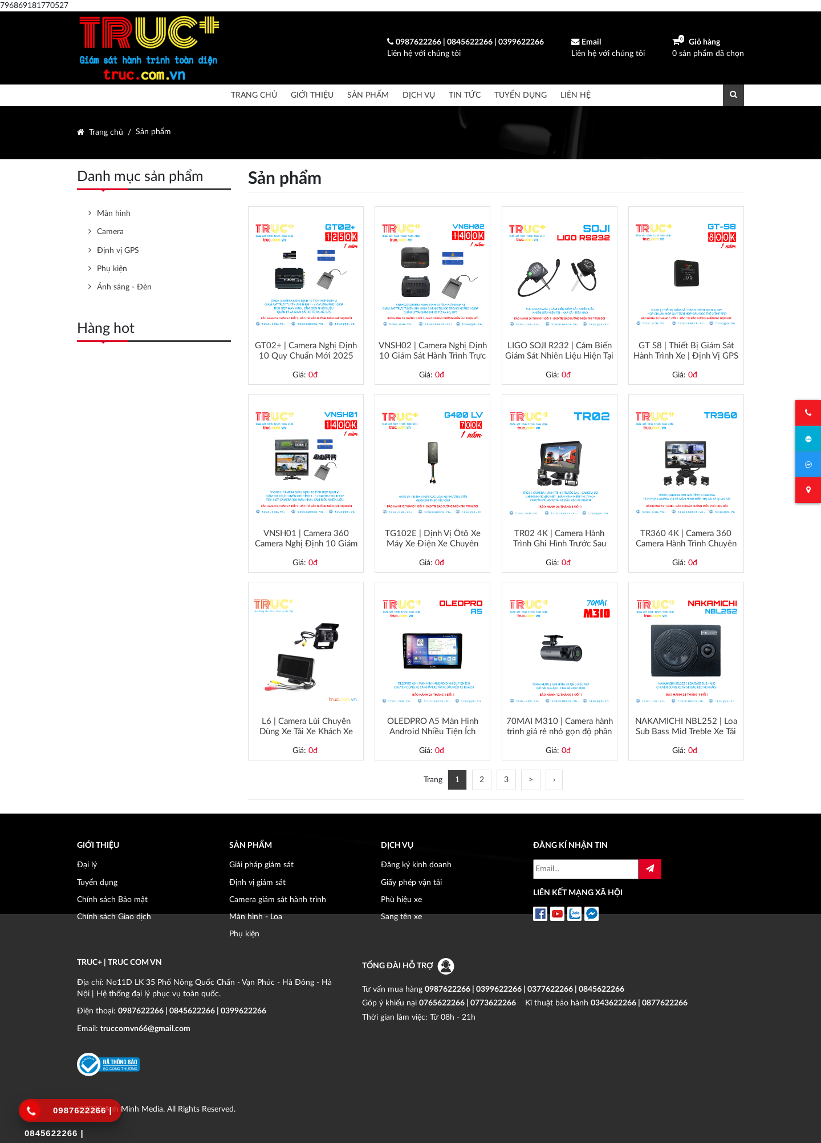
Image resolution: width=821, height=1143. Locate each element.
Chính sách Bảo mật (112, 899)
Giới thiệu (312, 95)
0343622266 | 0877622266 (639, 1003)
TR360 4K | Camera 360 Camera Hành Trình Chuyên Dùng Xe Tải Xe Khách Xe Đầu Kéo (686, 539)
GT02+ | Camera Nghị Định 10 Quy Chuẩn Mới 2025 (306, 350)
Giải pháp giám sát (261, 864)
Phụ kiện (112, 268)
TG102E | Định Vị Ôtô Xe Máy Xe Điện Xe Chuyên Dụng (433, 539)
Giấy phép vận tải (411, 882)
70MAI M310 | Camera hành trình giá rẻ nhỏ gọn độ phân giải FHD (559, 726)
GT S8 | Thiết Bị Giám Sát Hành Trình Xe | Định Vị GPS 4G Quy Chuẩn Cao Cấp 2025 (685, 351)
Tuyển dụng (520, 95)
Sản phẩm (368, 95)
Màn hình (114, 213)
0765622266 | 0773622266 (467, 1003)
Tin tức (465, 95)
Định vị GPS (118, 250)
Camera (110, 231)
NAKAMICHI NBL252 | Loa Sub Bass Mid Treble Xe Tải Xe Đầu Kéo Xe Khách (686, 726)
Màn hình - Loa (255, 916)
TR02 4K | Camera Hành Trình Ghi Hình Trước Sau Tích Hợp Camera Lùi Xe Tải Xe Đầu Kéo (560, 539)
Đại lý (87, 864)
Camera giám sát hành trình (277, 899)
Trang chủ (254, 95)
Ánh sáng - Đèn (124, 287)
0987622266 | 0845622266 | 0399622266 (192, 1011)
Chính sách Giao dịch (114, 916)
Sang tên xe (401, 916)
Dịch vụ (419, 95)
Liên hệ (575, 95)
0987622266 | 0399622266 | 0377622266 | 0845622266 (524, 989)
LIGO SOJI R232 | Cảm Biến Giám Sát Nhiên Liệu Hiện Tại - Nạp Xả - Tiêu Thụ (559, 351)
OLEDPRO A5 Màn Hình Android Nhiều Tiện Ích (432, 726)
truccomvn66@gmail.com (145, 1028)
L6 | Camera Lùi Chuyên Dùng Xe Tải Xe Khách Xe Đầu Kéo (306, 726)
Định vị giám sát (257, 882)
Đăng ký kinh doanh (416, 864)
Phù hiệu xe (401, 899)
